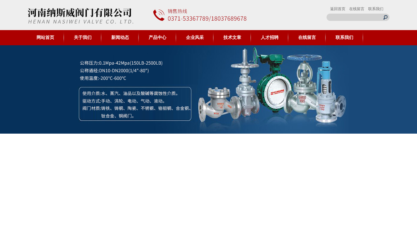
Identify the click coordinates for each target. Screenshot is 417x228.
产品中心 (157, 37)
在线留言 (356, 9)
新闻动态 (120, 37)
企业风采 (195, 37)
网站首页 (45, 37)
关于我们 (83, 37)
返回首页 (337, 9)
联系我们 (375, 9)
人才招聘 (270, 37)
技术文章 (232, 37)
